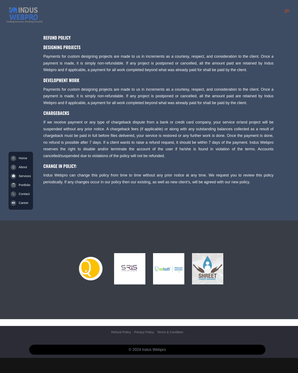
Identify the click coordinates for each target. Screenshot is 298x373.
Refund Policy (121, 325)
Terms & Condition (170, 325)
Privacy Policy (144, 325)
